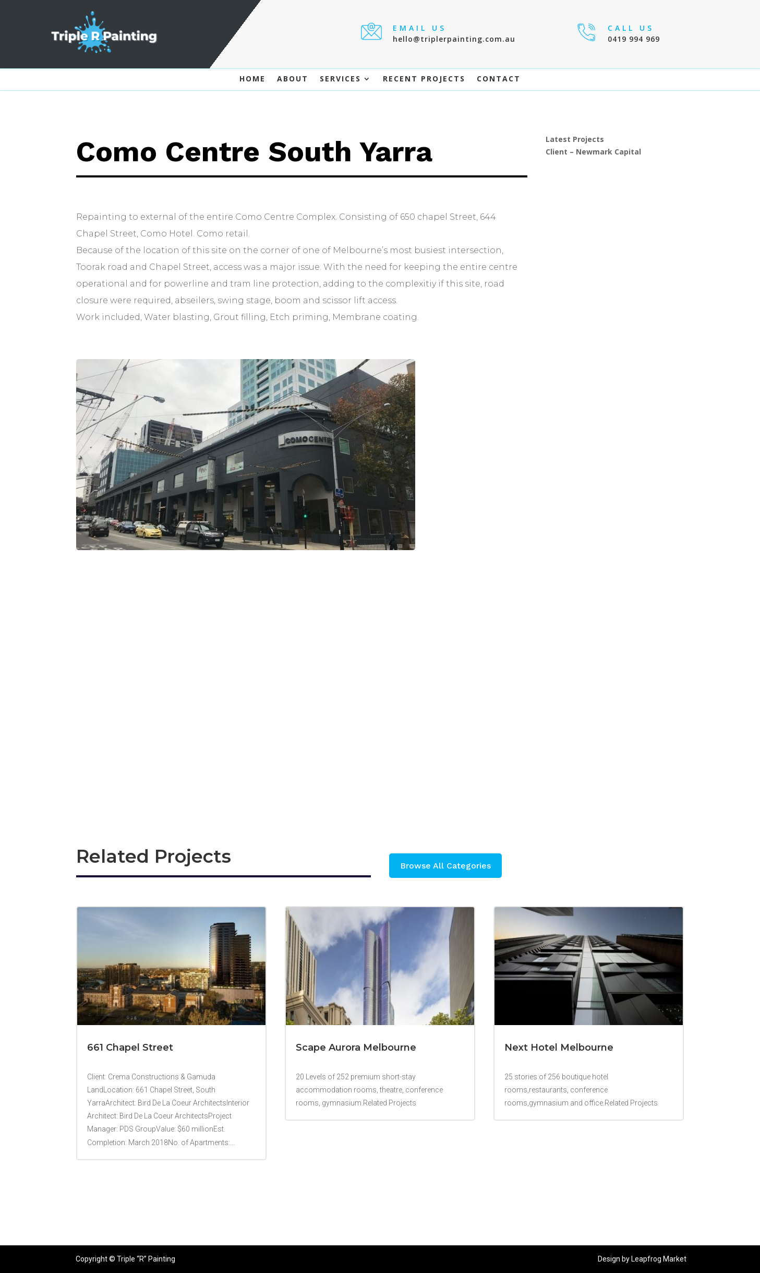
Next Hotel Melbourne (558, 1047)
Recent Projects (424, 79)
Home (252, 79)
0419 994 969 (634, 39)
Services (340, 79)
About (292, 79)
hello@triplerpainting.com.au (454, 39)
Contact (499, 79)
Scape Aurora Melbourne (356, 1047)
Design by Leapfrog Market (642, 1259)
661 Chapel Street (130, 1047)
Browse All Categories (445, 866)
